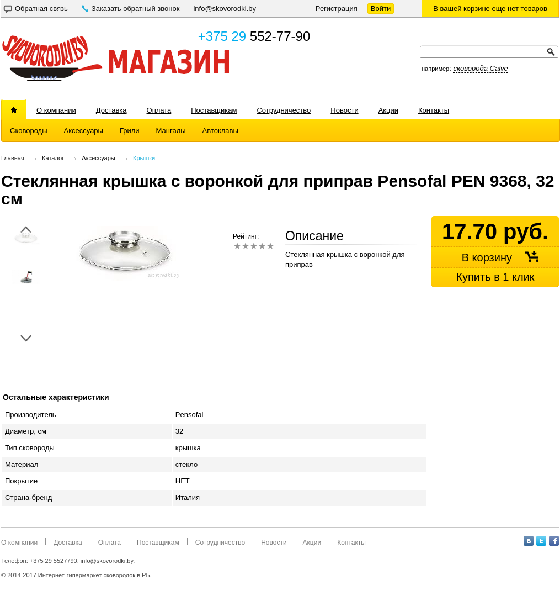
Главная (12, 158)
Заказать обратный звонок (136, 8)
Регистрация (337, 8)
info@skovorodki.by (224, 8)
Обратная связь (41, 8)
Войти (381, 8)
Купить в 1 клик (495, 277)
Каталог (53, 158)
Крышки (144, 158)
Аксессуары (98, 158)
